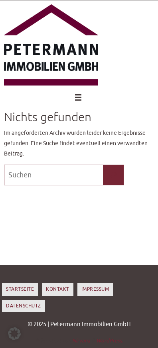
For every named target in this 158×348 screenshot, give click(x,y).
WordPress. (109, 340)
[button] (14, 333)
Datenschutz (23, 306)
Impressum (95, 289)
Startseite (20, 289)
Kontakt (57, 289)
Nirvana (81, 340)
